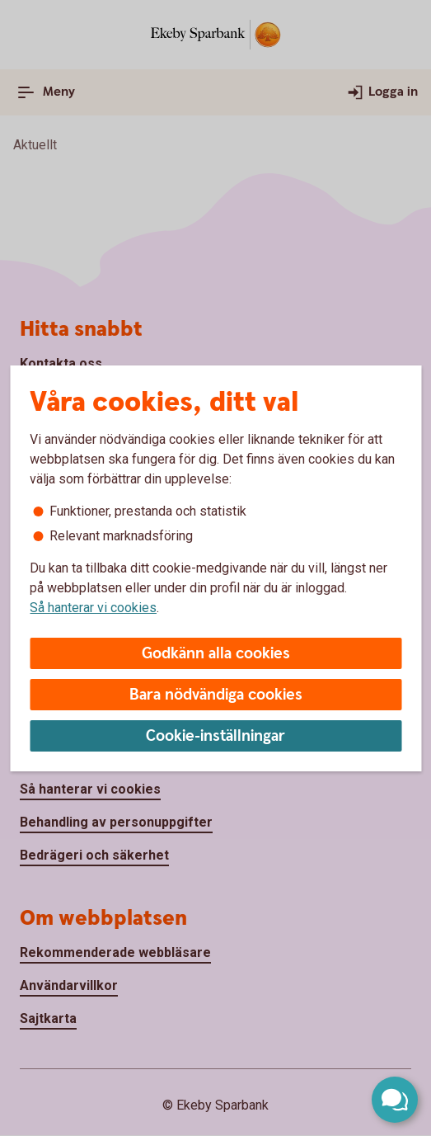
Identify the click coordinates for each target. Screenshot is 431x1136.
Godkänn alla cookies (216, 653)
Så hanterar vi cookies (93, 607)
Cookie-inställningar (215, 736)
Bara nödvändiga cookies (215, 695)
